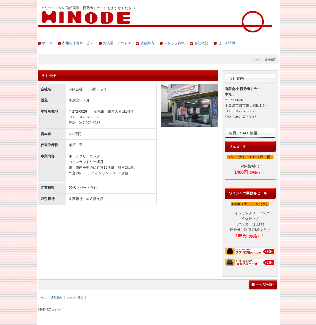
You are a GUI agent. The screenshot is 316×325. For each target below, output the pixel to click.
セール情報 (226, 43)
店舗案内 (147, 43)
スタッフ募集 (174, 43)
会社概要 (201, 43)
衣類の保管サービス (77, 43)
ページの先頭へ (263, 285)
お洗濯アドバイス (117, 43)
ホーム (47, 43)
